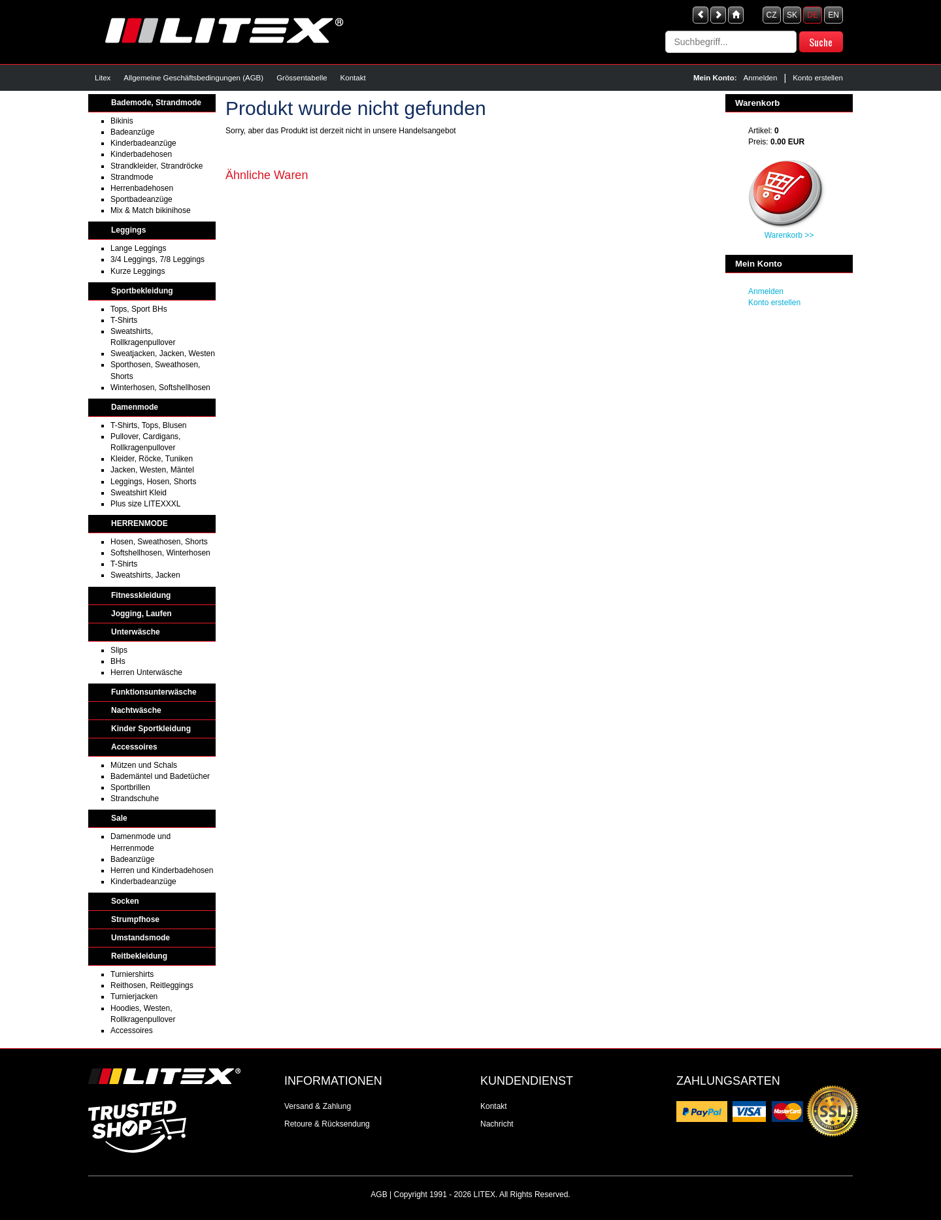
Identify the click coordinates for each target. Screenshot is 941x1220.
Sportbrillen (130, 787)
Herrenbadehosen (141, 188)
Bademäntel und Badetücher (160, 776)
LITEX (484, 1194)
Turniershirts (132, 974)
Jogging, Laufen (141, 613)
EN (833, 15)
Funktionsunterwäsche (154, 692)
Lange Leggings (138, 248)
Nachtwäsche (136, 710)
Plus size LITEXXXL (145, 503)
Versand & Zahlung (317, 1106)
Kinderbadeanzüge (143, 143)
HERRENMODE (139, 523)
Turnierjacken (133, 996)
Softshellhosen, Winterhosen (160, 552)
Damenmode (134, 407)
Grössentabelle (301, 78)
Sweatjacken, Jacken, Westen (162, 353)
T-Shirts (123, 320)
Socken (125, 901)
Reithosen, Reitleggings (151, 985)
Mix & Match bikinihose (150, 210)
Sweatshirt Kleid (138, 492)
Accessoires (134, 746)
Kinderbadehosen (141, 154)
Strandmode (131, 177)
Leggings (128, 230)
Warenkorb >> (789, 235)
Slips (118, 650)
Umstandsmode (140, 937)
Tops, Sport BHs (138, 309)
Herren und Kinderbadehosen (161, 870)
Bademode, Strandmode (156, 102)
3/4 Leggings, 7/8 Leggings (157, 259)
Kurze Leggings (137, 271)
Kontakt (353, 78)
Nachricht (497, 1124)
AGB (379, 1194)
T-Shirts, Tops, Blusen (148, 425)
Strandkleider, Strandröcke (156, 166)
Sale (119, 818)
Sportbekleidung (142, 290)
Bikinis (121, 120)
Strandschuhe (134, 798)
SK (792, 15)
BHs (117, 661)
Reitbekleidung (139, 956)
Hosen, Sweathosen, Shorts (159, 541)
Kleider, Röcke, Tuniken (151, 458)
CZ (772, 15)
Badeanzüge (132, 132)
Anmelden (761, 78)
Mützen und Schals (143, 765)
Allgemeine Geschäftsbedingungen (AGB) (193, 78)
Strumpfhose (135, 919)
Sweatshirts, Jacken (145, 575)
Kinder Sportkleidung (151, 728)
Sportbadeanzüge (141, 199)
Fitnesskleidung (141, 595)
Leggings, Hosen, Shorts (153, 481)
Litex (102, 78)
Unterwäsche (135, 631)
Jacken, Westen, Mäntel (152, 469)
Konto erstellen (818, 78)
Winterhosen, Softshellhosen (160, 387)
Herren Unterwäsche (146, 672)
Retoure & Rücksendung (327, 1124)
